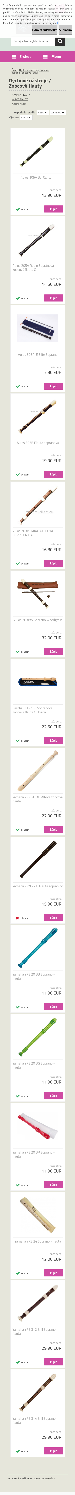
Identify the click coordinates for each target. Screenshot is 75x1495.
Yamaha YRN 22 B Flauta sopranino (38, 886)
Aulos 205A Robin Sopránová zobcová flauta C (33, 268)
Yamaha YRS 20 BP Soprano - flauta (34, 1154)
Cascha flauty (19, 104)
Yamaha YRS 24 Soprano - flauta (38, 1241)
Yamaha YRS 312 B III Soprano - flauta (35, 1331)
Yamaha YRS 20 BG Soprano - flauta (34, 1065)
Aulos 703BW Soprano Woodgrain (38, 620)
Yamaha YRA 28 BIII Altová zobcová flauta (38, 799)
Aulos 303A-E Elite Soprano (38, 355)
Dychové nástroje (28, 70)
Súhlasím (65, 29)
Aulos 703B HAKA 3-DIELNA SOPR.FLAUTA (33, 533)
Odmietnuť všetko (44, 29)
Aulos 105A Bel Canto (36, 177)
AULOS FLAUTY (20, 99)
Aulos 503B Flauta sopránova (38, 443)
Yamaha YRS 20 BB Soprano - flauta (34, 976)
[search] (60, 41)
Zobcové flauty (30, 73)
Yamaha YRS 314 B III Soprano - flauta (35, 1420)
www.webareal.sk (44, 1478)
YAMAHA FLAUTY (21, 95)
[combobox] (43, 112)
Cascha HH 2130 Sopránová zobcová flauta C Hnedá (32, 710)
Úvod (14, 70)
